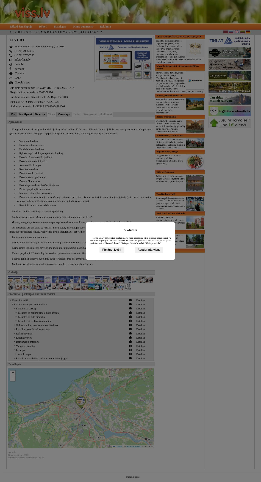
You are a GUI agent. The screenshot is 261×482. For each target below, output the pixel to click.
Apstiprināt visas (149, 249)
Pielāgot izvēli (111, 249)
